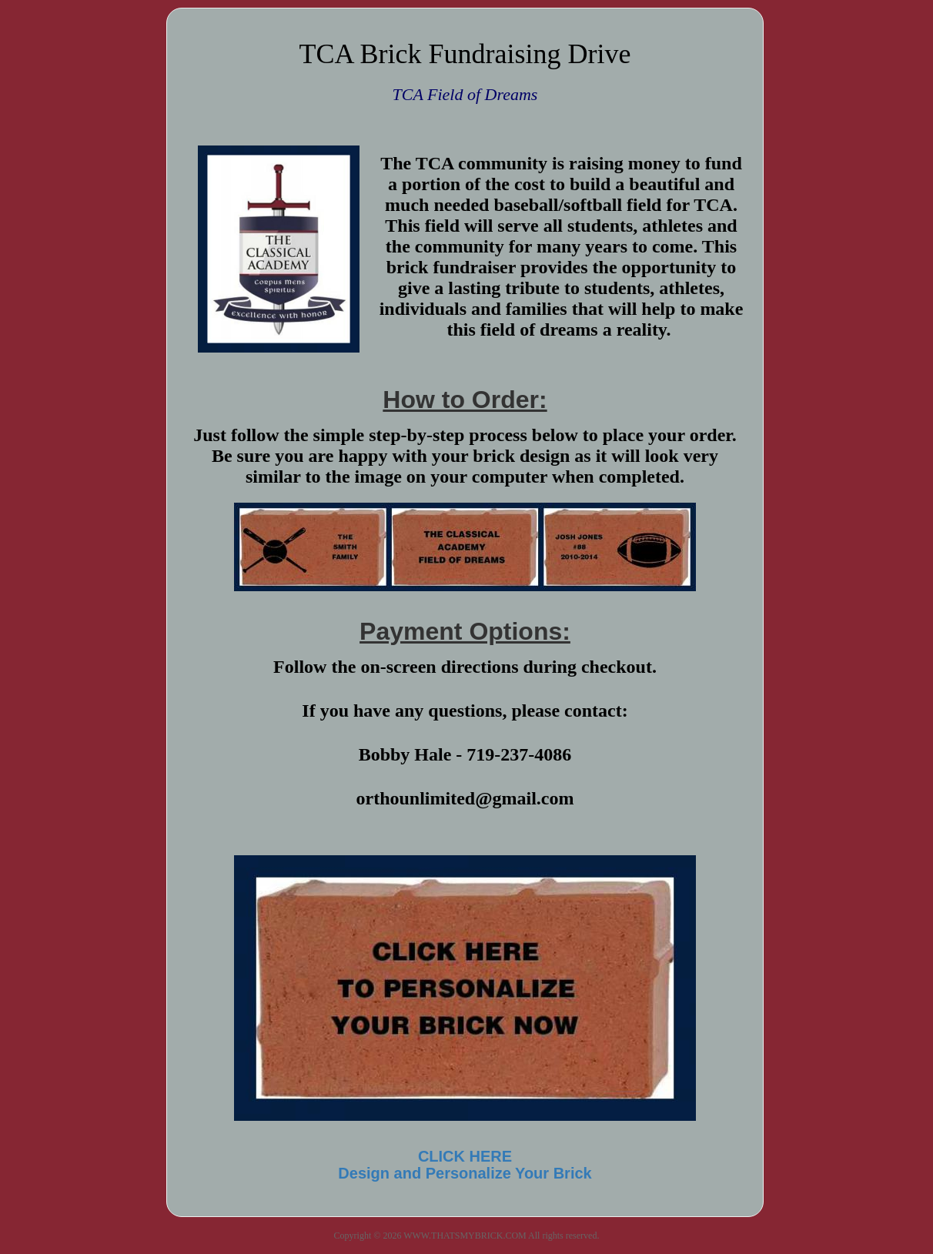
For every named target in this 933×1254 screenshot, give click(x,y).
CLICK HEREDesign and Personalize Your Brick (464, 1165)
